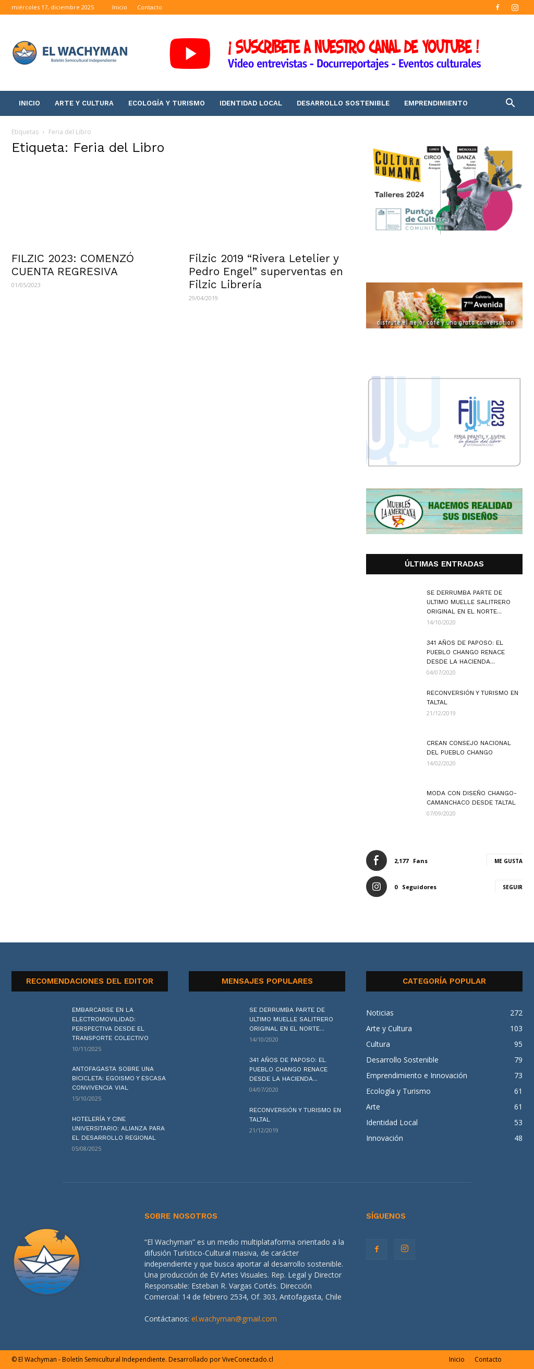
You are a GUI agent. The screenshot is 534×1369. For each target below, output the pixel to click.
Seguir (513, 887)
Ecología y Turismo (166, 103)
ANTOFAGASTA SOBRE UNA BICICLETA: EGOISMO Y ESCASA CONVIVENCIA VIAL (119, 1078)
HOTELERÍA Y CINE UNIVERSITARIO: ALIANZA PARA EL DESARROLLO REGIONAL (118, 1128)
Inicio (119, 7)
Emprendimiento (436, 103)
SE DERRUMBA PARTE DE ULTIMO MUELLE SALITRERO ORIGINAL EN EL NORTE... (469, 602)
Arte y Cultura (84, 103)
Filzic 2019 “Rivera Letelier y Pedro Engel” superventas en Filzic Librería (266, 271)
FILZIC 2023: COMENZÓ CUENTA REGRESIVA (72, 265)
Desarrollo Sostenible (343, 103)
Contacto (149, 7)
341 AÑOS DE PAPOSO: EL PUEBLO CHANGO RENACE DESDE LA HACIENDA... (466, 652)
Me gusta (508, 861)
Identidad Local (251, 103)
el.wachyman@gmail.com (234, 1319)
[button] (510, 104)
